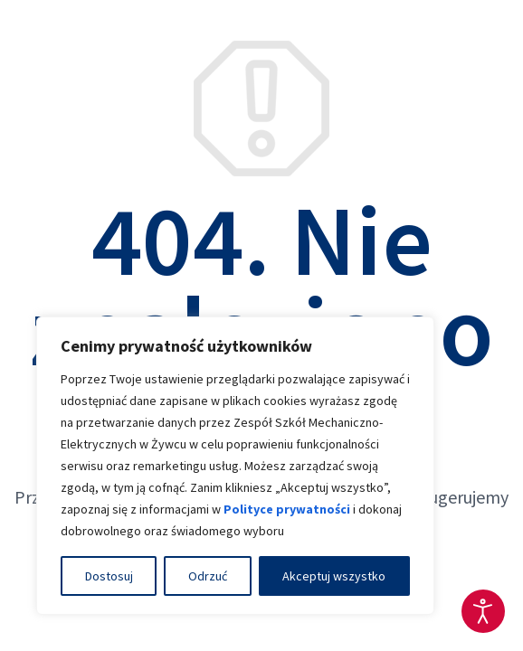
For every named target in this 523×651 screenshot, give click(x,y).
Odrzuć (207, 576)
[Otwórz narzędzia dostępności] (483, 611)
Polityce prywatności (286, 509)
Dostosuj (109, 576)
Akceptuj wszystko (333, 576)
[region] (235, 465)
